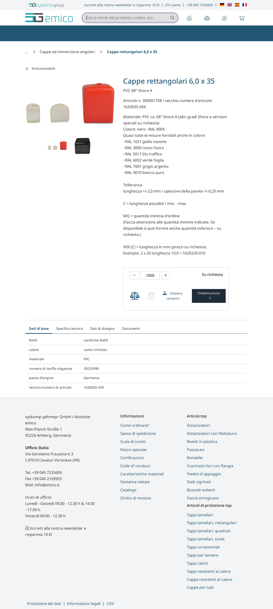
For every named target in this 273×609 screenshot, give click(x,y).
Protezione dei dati (44, 603)
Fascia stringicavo (203, 498)
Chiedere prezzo (208, 293)
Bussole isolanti (201, 489)
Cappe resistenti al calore (209, 579)
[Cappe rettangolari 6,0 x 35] (132, 51)
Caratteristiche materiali (142, 474)
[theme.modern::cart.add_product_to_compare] (134, 295)
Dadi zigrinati (199, 481)
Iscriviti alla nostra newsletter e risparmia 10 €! (122, 5)
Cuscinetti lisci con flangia (210, 465)
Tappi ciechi (197, 563)
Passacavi (195, 449)
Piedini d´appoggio (204, 474)
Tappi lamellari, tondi (205, 539)
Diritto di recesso (135, 498)
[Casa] (27, 51)
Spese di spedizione (138, 433)
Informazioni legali (84, 603)
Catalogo (128, 489)
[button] (224, 19)
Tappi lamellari (200, 515)
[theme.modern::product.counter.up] (165, 275)
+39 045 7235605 (199, 5)
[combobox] (130, 17)
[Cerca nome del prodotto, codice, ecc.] (172, 17)
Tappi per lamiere (202, 555)
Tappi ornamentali (203, 547)
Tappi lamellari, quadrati (208, 530)
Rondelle (195, 457)
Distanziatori (198, 425)
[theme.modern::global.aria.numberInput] (150, 275)
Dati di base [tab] (39, 328)
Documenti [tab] (131, 328)
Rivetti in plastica (202, 441)
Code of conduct (135, 465)
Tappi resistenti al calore (209, 571)
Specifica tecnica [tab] (69, 328)
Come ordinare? (134, 425)
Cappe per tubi (200, 587)
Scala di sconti (133, 441)
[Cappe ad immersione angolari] (68, 51)
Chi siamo (173, 5)
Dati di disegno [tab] (102, 328)
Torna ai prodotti (40, 68)
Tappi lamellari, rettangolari (212, 522)
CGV (110, 603)
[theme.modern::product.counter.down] (134, 275)
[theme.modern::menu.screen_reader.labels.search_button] (172, 17)
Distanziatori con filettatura (212, 433)
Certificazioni (132, 457)
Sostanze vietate (135, 481)
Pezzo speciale (133, 449)
